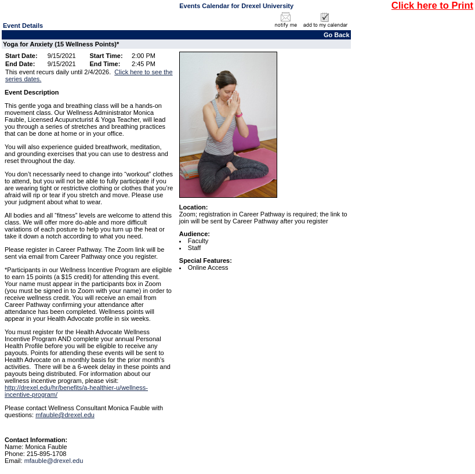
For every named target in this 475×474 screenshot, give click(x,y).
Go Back (337, 34)
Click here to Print (432, 5)
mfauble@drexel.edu (65, 414)
